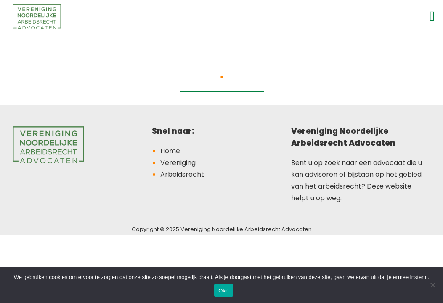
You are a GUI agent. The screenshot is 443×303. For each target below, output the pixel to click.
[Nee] (432, 285)
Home (170, 151)
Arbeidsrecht (182, 174)
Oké (223, 290)
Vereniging (178, 162)
